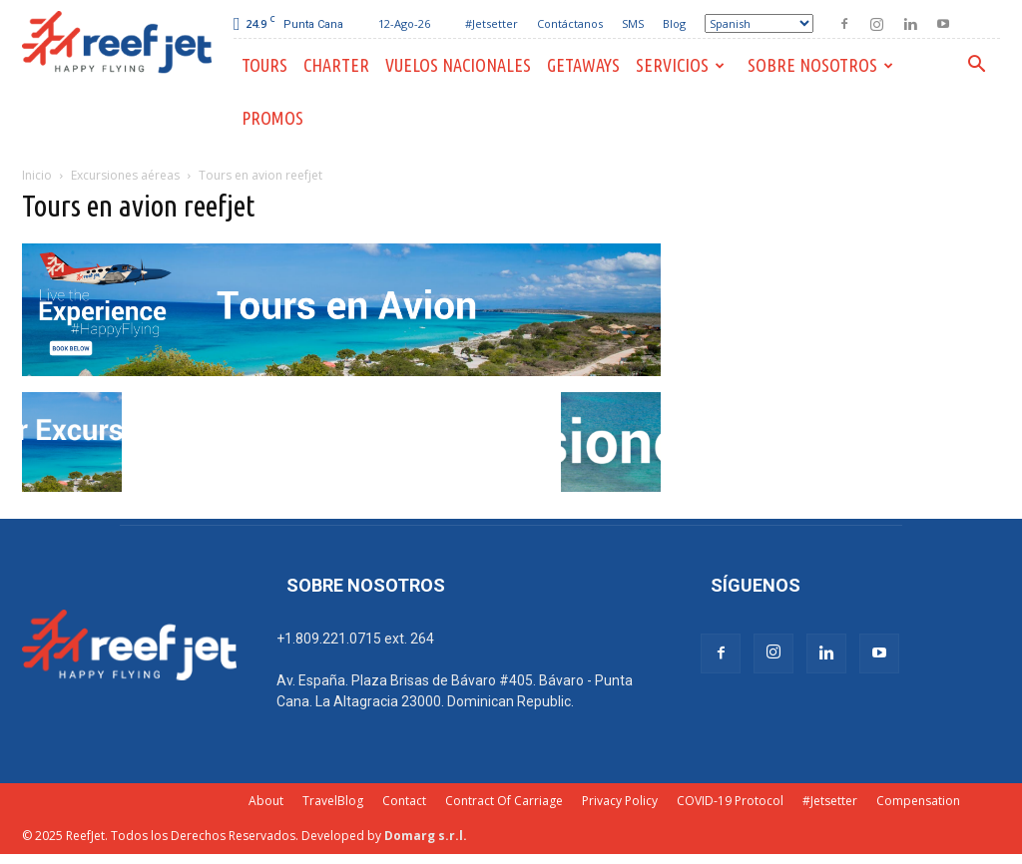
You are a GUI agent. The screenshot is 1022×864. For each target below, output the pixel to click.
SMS (633, 23)
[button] (976, 66)
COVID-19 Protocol (730, 800)
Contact (404, 800)
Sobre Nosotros (820, 65)
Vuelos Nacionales (458, 65)
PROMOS (272, 118)
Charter (336, 65)
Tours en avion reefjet (138, 205)
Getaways (583, 65)
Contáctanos (570, 23)
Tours (264, 65)
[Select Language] (759, 23)
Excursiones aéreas (125, 175)
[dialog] (984, 824)
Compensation (918, 800)
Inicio (37, 175)
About (266, 800)
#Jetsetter (491, 23)
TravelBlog (332, 800)
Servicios (680, 65)
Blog (674, 23)
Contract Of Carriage (504, 800)
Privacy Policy (620, 800)
